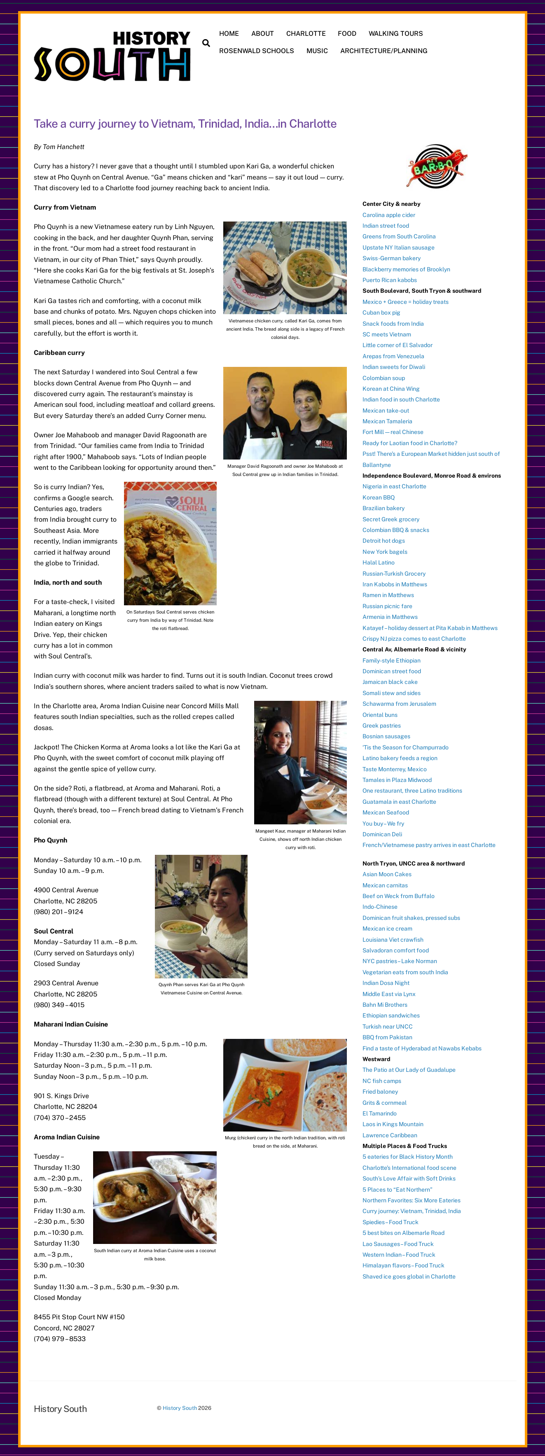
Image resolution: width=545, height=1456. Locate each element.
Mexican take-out (386, 408)
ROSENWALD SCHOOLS (258, 51)
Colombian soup (384, 375)
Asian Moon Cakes (387, 871)
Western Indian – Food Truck (399, 1252)
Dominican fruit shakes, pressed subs (411, 915)
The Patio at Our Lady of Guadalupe (409, 1067)
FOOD (348, 33)
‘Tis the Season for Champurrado (406, 745)
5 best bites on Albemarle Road (403, 1230)
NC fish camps (382, 1078)
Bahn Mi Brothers (385, 1002)
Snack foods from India (393, 320)
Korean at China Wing (391, 386)
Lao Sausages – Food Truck (398, 1241)
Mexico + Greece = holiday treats (406, 299)
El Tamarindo (380, 1111)
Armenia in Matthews (390, 614)
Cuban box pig (381, 310)
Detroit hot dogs (384, 538)
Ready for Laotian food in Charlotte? (410, 440)
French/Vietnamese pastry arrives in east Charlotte (429, 842)
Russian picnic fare (387, 603)
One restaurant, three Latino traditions (412, 788)
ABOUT (264, 33)
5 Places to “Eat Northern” (398, 1186)
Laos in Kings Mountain (393, 1121)
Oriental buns (380, 712)
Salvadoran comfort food (396, 948)
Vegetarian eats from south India (405, 969)
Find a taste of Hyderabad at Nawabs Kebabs (422, 1045)
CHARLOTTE (307, 33)
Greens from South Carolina (399, 234)
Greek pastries (382, 723)
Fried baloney (380, 1089)
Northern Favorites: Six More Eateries (412, 1198)
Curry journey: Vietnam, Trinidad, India (412, 1208)
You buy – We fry (383, 820)
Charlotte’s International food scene (409, 1165)
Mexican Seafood (386, 810)
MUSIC (319, 51)
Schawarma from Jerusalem (399, 701)
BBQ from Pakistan (387, 1034)
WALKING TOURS (397, 33)
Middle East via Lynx (389, 991)
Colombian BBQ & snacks (396, 527)
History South (180, 1405)
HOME (231, 33)
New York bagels (385, 549)
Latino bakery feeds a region (400, 755)
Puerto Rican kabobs (390, 277)
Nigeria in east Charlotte (394, 484)
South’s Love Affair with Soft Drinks (409, 1176)
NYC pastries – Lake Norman (400, 958)
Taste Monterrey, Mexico (395, 766)
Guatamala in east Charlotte (399, 799)
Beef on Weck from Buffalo (399, 893)
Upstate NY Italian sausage (399, 245)
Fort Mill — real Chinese (393, 429)
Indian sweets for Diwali (394, 364)
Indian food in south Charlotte (401, 397)
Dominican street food (392, 668)
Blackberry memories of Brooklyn (406, 266)
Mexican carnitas (385, 883)
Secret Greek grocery (391, 516)
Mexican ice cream (387, 926)
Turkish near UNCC (388, 1024)
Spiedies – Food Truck (391, 1219)
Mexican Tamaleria (387, 418)
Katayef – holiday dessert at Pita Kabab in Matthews (430, 625)
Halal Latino (379, 560)
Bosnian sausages (386, 733)
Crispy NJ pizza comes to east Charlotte (414, 636)
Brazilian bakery (384, 505)
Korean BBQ (379, 495)
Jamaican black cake (390, 679)
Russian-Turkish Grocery (394, 570)
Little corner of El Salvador (398, 342)
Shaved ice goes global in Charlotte (409, 1274)
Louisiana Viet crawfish (393, 936)
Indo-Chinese (380, 904)
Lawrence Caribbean (390, 1132)
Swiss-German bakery (392, 255)
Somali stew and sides (392, 690)
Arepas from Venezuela (393, 353)
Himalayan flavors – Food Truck (403, 1263)
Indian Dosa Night (386, 980)
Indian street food (386, 223)
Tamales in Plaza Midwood (397, 777)
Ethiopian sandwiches (391, 1013)
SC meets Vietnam (387, 332)
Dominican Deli (382, 831)
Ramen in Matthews (388, 592)
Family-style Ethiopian (392, 658)
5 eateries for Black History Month (408, 1154)
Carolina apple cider (389, 212)
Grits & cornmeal (385, 1100)
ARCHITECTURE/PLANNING (385, 51)
